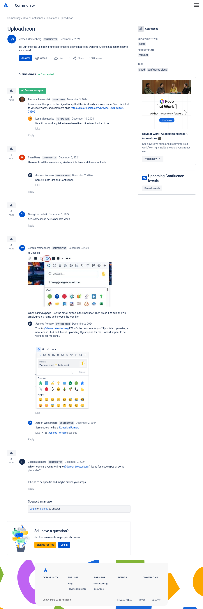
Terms (142, 599)
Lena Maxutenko (44, 118)
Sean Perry (34, 157)
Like (37, 128)
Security (156, 599)
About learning (100, 583)
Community (25, 5)
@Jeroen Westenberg (56, 329)
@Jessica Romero (69, 428)
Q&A (25, 18)
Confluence (37, 18)
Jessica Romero (44, 175)
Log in (33, 509)
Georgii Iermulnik (37, 214)
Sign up (44, 509)
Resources (98, 588)
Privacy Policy (124, 599)
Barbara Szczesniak (39, 99)
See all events (152, 188)
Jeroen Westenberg (30, 39)
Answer (25, 58)
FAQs (70, 583)
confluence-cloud (157, 69)
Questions (51, 18)
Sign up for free (45, 545)
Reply (31, 135)
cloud (142, 69)
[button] (70, 281)
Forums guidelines (77, 588)
